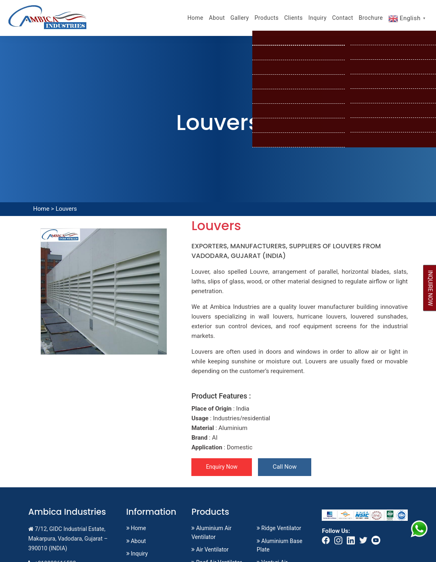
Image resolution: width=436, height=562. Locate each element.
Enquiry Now (221, 466)
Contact (342, 18)
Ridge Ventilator (279, 528)
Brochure (371, 18)
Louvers (66, 208)
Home (195, 18)
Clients (293, 18)
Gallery (240, 18)
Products (266, 18)
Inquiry (317, 18)
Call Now (284, 466)
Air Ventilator (209, 549)
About (217, 18)
